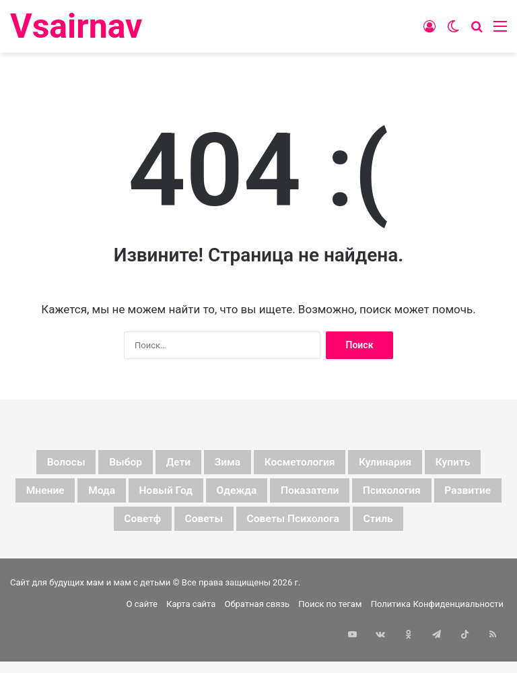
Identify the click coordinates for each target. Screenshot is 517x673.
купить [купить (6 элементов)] (51, 496)
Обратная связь (257, 648)
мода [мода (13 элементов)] (194, 496)
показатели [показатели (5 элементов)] (450, 496)
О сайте (142, 648)
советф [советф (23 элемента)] (241, 529)
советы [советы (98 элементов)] (316, 529)
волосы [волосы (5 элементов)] (58, 464)
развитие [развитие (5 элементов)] (161, 529)
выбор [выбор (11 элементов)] (131, 464)
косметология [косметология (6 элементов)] (343, 464)
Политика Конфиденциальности (437, 648)
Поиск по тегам (329, 648)
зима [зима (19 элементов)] (254, 464)
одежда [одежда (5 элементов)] (360, 496)
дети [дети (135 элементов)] (195, 464)
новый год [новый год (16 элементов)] (272, 496)
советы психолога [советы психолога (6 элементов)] (427, 529)
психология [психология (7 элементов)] (67, 529)
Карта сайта (190, 648)
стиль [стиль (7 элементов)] (258, 561)
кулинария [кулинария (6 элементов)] (449, 464)
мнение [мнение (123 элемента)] (125, 496)
